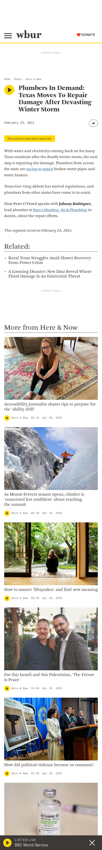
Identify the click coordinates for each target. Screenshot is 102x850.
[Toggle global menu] (8, 35)
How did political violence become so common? (49, 765)
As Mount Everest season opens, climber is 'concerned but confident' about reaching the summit (44, 499)
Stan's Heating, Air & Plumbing (60, 210)
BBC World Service (31, 845)
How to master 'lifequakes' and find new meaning (51, 590)
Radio (18, 79)
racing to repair (39, 169)
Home (7, 79)
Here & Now (33, 79)
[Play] (7, 418)
